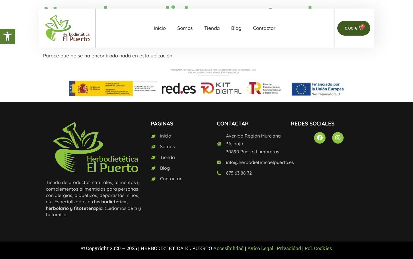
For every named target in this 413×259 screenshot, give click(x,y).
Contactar (264, 28)
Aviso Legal (260, 248)
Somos (185, 28)
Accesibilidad (228, 248)
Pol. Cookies (318, 248)
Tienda (212, 28)
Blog (236, 28)
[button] (7, 36)
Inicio (160, 28)
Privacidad (289, 248)
